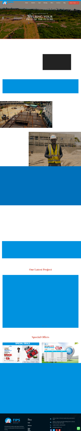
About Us (33, 2)
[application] (57, 62)
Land (39, 2)
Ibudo (29, 421)
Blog (64, 2)
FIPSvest (30, 424)
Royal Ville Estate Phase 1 (33, 427)
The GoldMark (31, 419)
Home (26, 2)
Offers (51, 2)
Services (58, 2)
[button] (40, 20)
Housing (45, 2)
